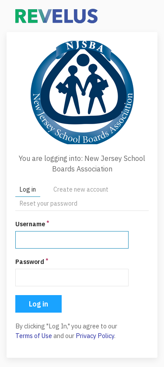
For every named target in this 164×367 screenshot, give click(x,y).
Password (31, 261)
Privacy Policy (95, 335)
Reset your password (48, 203)
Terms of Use (33, 335)
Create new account (80, 189)
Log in (28, 189)
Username (32, 224)
